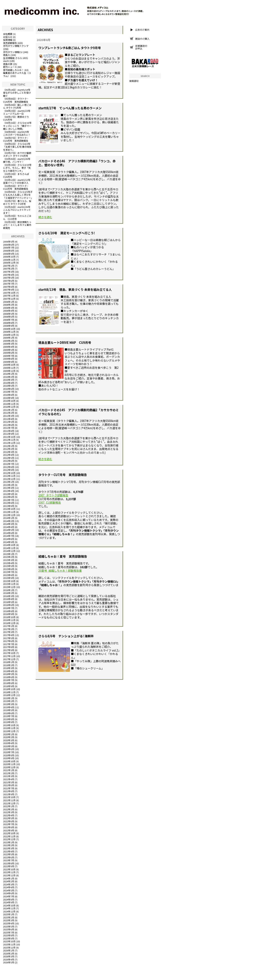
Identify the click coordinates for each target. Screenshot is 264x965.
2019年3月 (8, 704)
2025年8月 (8, 935)
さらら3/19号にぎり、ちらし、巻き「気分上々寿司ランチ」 (17, 167)
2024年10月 (9, 905)
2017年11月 (9, 656)
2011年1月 (8, 409)
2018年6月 (8, 677)
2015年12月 (9, 587)
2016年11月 (9, 620)
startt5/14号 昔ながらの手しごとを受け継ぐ (18, 92)
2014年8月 (8, 539)
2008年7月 (8, 319)
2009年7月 (8, 355)
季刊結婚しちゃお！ (13, 70)
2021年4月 (8, 779)
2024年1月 (8, 878)
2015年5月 (8, 566)
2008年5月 (8, 313)
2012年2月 (8, 448)
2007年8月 (8, 286)
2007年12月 (9, 298)
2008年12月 (9, 334)
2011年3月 (8, 415)
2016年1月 (8, 590)
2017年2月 (8, 629)
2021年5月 (8, 782)
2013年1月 (8, 481)
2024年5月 (8, 890)
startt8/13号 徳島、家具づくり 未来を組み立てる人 (75, 289)
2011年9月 (8, 433)
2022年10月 (9, 833)
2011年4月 (8, 419)
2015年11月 (9, 584)
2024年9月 (8, 902)
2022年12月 (9, 839)
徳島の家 (7, 64)
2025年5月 (8, 926)
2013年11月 (9, 512)
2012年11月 (9, 475)
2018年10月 (9, 689)
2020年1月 (8, 734)
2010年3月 (8, 379)
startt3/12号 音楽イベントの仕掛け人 (18, 181)
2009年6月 (8, 352)
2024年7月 (8, 896)
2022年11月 (9, 836)
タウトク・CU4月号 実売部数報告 (16, 100)
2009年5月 (8, 349)
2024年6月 (8, 893)
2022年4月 (8, 815)
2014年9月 (8, 542)
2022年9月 (8, 830)
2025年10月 (9, 941)
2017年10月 (9, 653)
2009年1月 (8, 337)
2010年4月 (8, 382)
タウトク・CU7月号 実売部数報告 (62, 474)
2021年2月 (8, 773)
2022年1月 (8, 806)
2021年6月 (8, 785)
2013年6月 (8, 496)
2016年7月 (8, 608)
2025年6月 (8, 929)
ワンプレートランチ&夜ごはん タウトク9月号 (69, 48)
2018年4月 (8, 671)
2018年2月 (8, 665)
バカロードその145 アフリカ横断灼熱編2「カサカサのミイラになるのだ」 (78, 412)
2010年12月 (9, 406)
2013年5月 (8, 494)
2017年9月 (8, 650)
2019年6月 (8, 713)
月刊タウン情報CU (12, 52)
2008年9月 (8, 325)
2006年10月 (9, 256)
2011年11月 (9, 439)
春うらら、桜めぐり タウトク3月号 (17, 202)
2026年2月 (8, 953)
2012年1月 (8, 446)
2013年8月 (8, 502)
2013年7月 (8, 500)
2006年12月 (9, 262)
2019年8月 (8, 719)
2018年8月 (8, 683)
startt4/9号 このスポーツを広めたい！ (17, 133)
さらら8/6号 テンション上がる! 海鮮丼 (66, 636)
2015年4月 (8, 563)
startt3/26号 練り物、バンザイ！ (18, 160)
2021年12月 (9, 803)
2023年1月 (8, 842)
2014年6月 (8, 533)
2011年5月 (8, 421)
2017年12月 (9, 659)
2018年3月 (8, 668)
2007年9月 (8, 289)
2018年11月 (9, 692)
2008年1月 (8, 301)
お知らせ (7, 37)
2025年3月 (8, 920)
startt (6, 60)
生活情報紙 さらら (12, 58)
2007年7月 (8, 283)
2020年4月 (8, 743)
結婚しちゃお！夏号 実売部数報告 (62, 556)
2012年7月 (8, 463)
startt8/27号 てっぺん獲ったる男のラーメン (70, 108)
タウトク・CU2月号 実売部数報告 (16, 187)
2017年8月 (8, 647)
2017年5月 (8, 638)
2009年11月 (9, 367)
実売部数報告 (10, 43)
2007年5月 (8, 277)
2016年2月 (8, 593)
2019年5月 (8, 710)
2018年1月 (8, 662)
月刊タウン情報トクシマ (15, 45)
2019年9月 (8, 722)
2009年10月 (9, 364)
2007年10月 (9, 292)
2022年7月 (8, 824)
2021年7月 (8, 788)
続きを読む (45, 217)
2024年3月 (8, 884)
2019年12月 (9, 731)
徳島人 (6, 55)
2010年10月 (9, 400)
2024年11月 (9, 908)
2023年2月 (8, 845)
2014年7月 (8, 535)
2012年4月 (8, 454)
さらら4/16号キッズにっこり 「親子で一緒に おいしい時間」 (17, 125)
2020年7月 (8, 752)
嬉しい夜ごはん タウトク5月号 (17, 106)
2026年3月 (8, 956)
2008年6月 (8, 316)
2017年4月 (8, 635)
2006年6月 (8, 244)
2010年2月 (8, 376)
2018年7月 (8, 680)
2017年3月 (8, 632)
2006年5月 (8, 241)
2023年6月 (8, 857)
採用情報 (7, 39)
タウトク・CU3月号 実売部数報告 (16, 139)
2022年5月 (8, 818)
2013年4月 (8, 491)
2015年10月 (9, 581)
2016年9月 (8, 614)
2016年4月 (8, 599)
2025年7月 (8, 932)
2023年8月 (8, 863)
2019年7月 (8, 716)
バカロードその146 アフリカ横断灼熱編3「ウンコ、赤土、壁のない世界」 (77, 163)
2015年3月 (8, 560)
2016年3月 (8, 596)
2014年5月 (8, 529)
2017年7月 (8, 644)
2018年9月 (8, 686)
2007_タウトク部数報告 (53, 495)
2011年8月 (8, 430)
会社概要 (7, 33)
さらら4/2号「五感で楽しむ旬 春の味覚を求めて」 (17, 146)
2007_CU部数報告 (49, 502)
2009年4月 (8, 346)
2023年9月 (8, 866)
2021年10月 (9, 797)
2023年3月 (8, 848)
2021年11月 (9, 800)
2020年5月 (8, 746)
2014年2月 (8, 521)
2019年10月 (9, 725)
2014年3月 (8, 524)
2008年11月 (9, 331)
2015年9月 (8, 578)
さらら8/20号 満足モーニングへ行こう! (66, 233)
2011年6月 (8, 425)
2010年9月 (8, 397)
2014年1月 (8, 518)
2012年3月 (8, 452)
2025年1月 (8, 914)
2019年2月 (8, 701)
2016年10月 (9, 617)
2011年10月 (9, 436)
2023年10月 (9, 869)
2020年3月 (8, 740)
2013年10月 (9, 508)
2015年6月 (8, 569)
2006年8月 (8, 250)
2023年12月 (9, 875)
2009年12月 (9, 370)
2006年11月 (9, 259)
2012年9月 (8, 469)
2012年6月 (8, 460)
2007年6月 (8, 280)
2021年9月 (8, 794)
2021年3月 (8, 776)
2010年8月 (8, 394)
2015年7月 (8, 572)
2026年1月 (8, 950)
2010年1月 (8, 373)
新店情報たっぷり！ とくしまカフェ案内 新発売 (17, 225)
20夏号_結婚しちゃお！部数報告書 (60, 570)
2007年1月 (8, 265)
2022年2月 (8, 809)
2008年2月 (8, 304)
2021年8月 (8, 791)
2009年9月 (8, 361)
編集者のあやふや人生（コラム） (17, 74)
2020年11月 (9, 764)
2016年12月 (9, 623)
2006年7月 (8, 247)
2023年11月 (9, 872)
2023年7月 (8, 860)
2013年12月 (9, 515)
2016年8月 (8, 611)
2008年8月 (8, 322)
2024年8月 (8, 899)
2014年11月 (9, 548)
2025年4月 (8, 923)
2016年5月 (8, 602)
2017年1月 (8, 626)
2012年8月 (8, 467)
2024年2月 (8, 881)
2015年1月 (8, 554)
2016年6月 (8, 605)
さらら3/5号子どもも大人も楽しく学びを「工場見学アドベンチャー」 (18, 194)
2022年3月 (8, 812)
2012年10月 (9, 473)
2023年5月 (8, 854)
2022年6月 (8, 821)
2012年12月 (9, 479)
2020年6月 (8, 749)
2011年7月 (8, 427)
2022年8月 (8, 827)
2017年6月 (8, 641)
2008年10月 (9, 328)
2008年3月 (8, 307)
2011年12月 (9, 442)
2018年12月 (9, 695)
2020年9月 (8, 758)
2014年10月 (9, 545)
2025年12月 (9, 947)
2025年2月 (8, 917)
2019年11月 (9, 728)
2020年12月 (9, 767)
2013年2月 (8, 485)
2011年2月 (8, 412)
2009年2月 (8, 340)
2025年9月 (8, 938)
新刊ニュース (10, 66)
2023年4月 (8, 851)
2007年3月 (8, 271)
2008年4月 (8, 310)
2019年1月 (8, 698)
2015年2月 (8, 556)
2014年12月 (9, 551)
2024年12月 (9, 911)
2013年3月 (8, 487)
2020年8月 (8, 755)
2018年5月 (8, 674)
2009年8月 (8, 358)
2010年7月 (8, 391)
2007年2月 (8, 268)
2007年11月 (9, 295)
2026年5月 (8, 962)
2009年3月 (8, 343)
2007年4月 (8, 274)
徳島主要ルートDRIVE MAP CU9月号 (64, 342)
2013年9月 (8, 506)
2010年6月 (8, 388)
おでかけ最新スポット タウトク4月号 (17, 154)
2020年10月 (9, 761)
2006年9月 (8, 253)
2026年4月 (8, 959)
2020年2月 (8, 737)
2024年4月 (8, 887)
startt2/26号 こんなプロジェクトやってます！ (18, 209)
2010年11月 (9, 403)
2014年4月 (8, 527)
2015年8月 (8, 575)
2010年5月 (8, 385)
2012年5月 (8, 458)
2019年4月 (8, 707)
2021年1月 (8, 770)
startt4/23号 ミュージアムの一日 (18, 112)
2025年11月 (9, 944)
